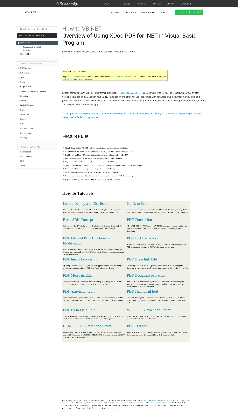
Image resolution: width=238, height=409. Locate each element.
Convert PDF (25, 54)
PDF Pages (24, 73)
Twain (22, 166)
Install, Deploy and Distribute (85, 203)
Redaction (24, 96)
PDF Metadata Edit (77, 275)
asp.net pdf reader (151, 113)
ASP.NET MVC (68, 79)
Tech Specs (131, 12)
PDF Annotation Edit (79, 291)
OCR (22, 161)
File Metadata (25, 133)
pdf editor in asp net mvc (86, 117)
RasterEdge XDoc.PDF (130, 93)
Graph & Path (25, 87)
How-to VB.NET (148, 12)
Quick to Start (137, 203)
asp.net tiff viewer (132, 113)
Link (22, 124)
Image (22, 82)
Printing (23, 138)
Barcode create (26, 156)
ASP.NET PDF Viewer (121, 77)
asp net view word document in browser (102, 113)
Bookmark (24, 119)
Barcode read (25, 152)
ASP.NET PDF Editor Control (115, 403)
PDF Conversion (139, 220)
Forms (22, 110)
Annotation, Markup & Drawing (33, 91)
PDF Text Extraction (142, 238)
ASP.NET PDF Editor (78, 77)
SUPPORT (157, 4)
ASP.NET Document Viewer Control (154, 400)
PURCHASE (170, 4)
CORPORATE (186, 4)
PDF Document (26, 68)
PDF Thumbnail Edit (142, 291)
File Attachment (26, 128)
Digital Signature (27, 105)
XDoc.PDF (30, 12)
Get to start (27, 50)
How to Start (25, 43)
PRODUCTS (108, 4)
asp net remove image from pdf (177, 113)
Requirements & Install (32, 47)
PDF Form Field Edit (79, 310)
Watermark (24, 114)
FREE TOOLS (126, 4)
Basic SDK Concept (78, 220)
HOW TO (143, 4)
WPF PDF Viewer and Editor (149, 310)
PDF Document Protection (146, 275)
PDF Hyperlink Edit (142, 259)
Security (23, 101)
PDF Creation (137, 326)
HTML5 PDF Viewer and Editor (87, 326)
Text (22, 77)
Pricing (164, 12)
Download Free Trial (189, 12)
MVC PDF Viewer (93, 403)
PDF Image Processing (80, 259)
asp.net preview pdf (72, 113)
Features (115, 12)
